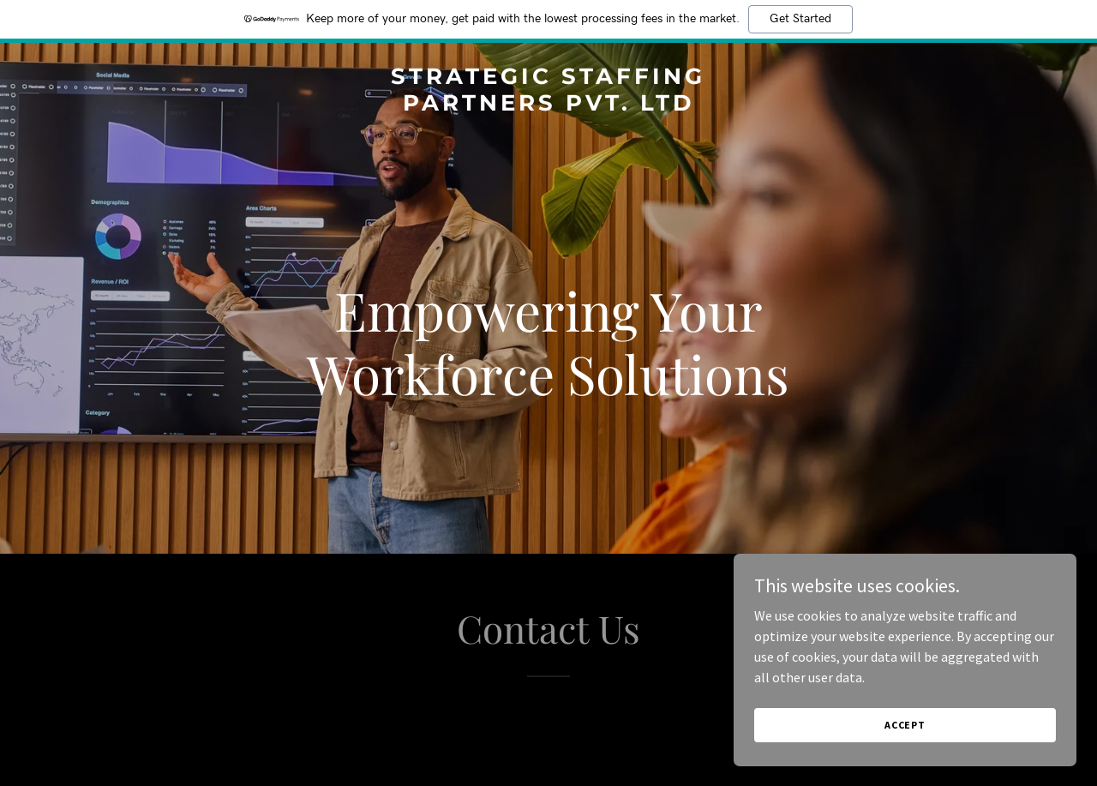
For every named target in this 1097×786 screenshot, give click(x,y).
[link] (549, 105)
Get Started (800, 19)
